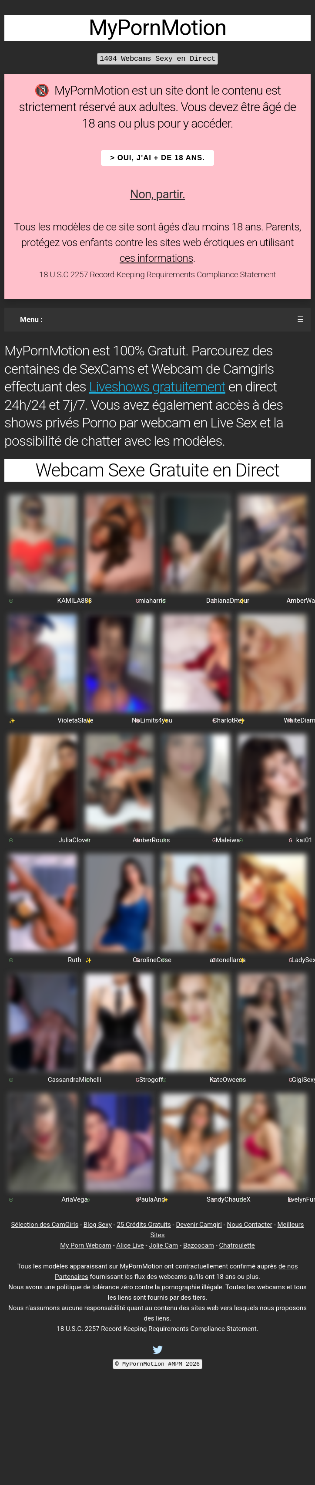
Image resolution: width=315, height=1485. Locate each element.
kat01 (304, 840)
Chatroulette (237, 1245)
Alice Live (130, 1245)
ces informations (156, 258)
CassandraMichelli (74, 1080)
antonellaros (228, 960)
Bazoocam (198, 1245)
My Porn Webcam (85, 1245)
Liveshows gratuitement (157, 386)
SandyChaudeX (229, 1199)
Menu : (31, 319)
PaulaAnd (151, 1199)
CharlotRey (229, 720)
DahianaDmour (227, 601)
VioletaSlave (75, 720)
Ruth (74, 960)
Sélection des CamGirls (44, 1225)
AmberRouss (151, 840)
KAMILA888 (74, 601)
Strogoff (151, 1080)
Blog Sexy (98, 1225)
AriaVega (74, 1199)
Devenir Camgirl (198, 1225)
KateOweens (227, 1080)
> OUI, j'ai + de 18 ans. (157, 158)
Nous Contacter (249, 1225)
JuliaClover (74, 840)
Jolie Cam (163, 1245)
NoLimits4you (152, 720)
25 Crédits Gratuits (144, 1225)
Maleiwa (227, 840)
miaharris (152, 601)
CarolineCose (152, 960)
